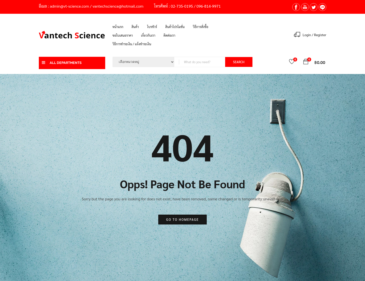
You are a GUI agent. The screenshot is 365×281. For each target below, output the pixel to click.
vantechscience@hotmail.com (118, 6)
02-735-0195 (182, 6)
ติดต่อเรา (169, 35)
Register (320, 34)
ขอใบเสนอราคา (123, 35)
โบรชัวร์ (152, 27)
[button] (305, 62)
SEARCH (238, 62)
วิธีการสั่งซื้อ (200, 27)
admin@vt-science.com (69, 6)
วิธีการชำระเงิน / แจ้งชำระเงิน (132, 44)
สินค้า (135, 27)
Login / (308, 34)
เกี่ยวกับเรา (148, 35)
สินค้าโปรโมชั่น (175, 27)
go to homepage (182, 219)
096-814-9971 (208, 6)
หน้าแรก (118, 27)
